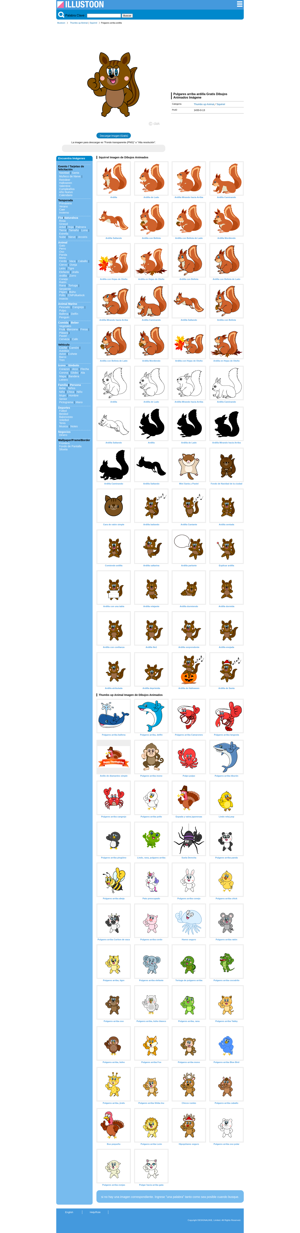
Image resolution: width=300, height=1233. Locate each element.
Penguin (64, 317)
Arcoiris (82, 236)
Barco (62, 356)
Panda (63, 254)
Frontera (64, 443)
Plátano (63, 332)
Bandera (74, 376)
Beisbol (63, 413)
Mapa (62, 376)
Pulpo (62, 310)
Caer (62, 209)
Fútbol (63, 410)
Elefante (64, 272)
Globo (74, 372)
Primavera (65, 203)
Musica (63, 426)
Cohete (72, 353)
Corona (63, 372)
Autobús (64, 350)
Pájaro (63, 291)
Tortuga (72, 285)
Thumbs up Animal (79, 23)
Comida (63, 322)
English (69, 1212)
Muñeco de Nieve (70, 176)
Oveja (73, 264)
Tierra (62, 230)
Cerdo (63, 261)
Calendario (66, 195)
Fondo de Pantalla (70, 446)
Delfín (74, 313)
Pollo (62, 295)
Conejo (63, 279)
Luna (84, 230)
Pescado (64, 307)
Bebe (62, 388)
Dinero (63, 434)
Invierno (64, 212)
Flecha (85, 369)
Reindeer (64, 179)
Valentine (64, 185)
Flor (60, 217)
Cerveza (64, 339)
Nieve (71, 236)
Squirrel (93, 23)
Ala (83, 372)
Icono (61, 365)
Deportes (64, 407)
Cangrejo (78, 307)
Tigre (71, 268)
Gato (62, 245)
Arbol (62, 227)
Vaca (72, 261)
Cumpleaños (67, 189)
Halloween (65, 182)
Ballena (63, 313)
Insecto (63, 298)
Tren (62, 360)
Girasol (63, 223)
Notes (74, 426)
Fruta (62, 329)
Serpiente (65, 288)
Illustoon (61, 23)
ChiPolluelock (76, 295)
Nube (62, 236)
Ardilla (63, 275)
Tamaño (74, 230)
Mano (79, 402)
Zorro (72, 275)
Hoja (70, 227)
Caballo (82, 261)
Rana (62, 285)
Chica (70, 391)
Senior (63, 398)
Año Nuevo (66, 192)
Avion (62, 353)
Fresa (84, 329)
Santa (75, 172)
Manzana (72, 329)
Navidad (64, 172)
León (62, 268)
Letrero (63, 379)
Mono (62, 257)
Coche (63, 347)
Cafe (75, 339)
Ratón (62, 282)
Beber (75, 322)
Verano (63, 206)
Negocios (64, 431)
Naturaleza (71, 217)
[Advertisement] (207, 59)
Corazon (64, 369)
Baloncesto (66, 416)
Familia (63, 384)
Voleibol (64, 420)
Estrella (63, 233)
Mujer (62, 395)
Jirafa (75, 272)
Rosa (62, 220)
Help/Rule (95, 1212)
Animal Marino (67, 303)
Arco (75, 369)
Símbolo (73, 365)
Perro (62, 248)
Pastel (63, 335)
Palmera (81, 227)
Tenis (62, 423)
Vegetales (65, 326)
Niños (71, 388)
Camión (74, 347)
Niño (62, 391)
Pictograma (66, 402)
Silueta (63, 449)
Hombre (73, 395)
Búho (72, 291)
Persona (75, 384)
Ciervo (63, 264)
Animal (62, 242)
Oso (61, 251)
